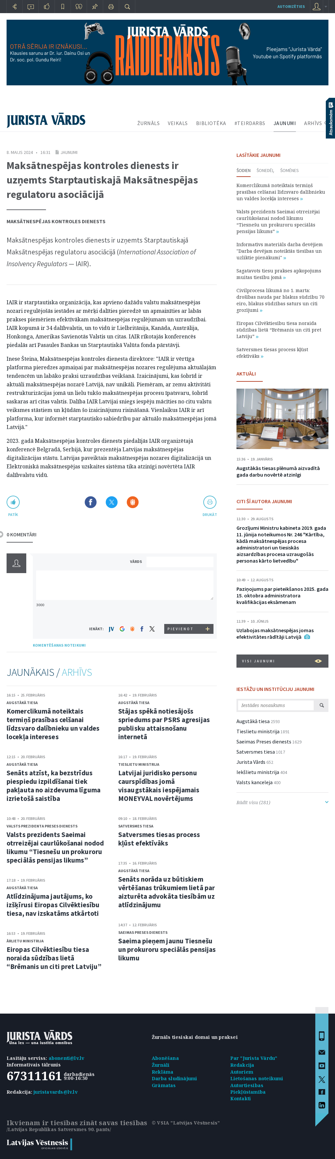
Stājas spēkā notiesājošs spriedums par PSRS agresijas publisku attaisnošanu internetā (164, 724)
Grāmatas (164, 1085)
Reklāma (162, 1072)
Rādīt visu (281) (282, 802)
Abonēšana (165, 1058)
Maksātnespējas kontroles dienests (56, 221)
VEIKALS (178, 123)
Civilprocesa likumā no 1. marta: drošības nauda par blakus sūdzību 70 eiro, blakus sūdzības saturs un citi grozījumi (280, 300)
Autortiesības (247, 1085)
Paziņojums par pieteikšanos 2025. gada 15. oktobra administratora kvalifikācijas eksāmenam (282, 595)
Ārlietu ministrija (25, 940)
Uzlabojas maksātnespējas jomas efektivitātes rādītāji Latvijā (275, 633)
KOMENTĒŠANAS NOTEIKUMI (59, 645)
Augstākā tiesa (22, 702)
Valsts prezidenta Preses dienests (42, 826)
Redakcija (242, 1065)
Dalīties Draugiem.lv (133, 502)
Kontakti (240, 1098)
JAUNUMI (285, 123)
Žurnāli (160, 1065)
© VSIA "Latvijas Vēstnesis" (186, 1123)
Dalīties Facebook (91, 502)
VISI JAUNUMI (282, 661)
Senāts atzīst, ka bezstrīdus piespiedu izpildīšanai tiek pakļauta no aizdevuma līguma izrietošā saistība (53, 785)
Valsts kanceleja (254, 782)
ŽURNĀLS (148, 123)
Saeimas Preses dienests (143, 932)
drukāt (210, 514)
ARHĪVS (313, 123)
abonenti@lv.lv (66, 1058)
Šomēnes (289, 170)
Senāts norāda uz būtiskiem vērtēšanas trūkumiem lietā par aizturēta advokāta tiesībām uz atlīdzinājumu (166, 892)
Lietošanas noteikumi (256, 1078)
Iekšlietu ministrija (257, 772)
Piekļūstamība (248, 1092)
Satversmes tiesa (135, 826)
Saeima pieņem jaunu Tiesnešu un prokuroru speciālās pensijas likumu (167, 949)
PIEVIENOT (181, 629)
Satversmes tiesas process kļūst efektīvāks (159, 839)
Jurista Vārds (250, 762)
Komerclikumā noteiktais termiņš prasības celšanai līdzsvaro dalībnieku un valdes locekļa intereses (53, 724)
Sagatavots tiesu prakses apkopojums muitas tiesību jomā (278, 274)
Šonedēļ (265, 170)
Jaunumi (69, 152)
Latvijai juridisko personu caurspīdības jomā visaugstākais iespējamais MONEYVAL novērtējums (159, 785)
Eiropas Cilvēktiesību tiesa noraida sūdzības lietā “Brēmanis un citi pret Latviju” (54, 958)
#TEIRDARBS (249, 123)
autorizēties (291, 6)
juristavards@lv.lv (56, 1092)
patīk (13, 514)
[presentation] (180, 611)
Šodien (243, 170)
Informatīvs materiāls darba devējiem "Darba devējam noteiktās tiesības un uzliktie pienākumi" (279, 251)
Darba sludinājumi (174, 1078)
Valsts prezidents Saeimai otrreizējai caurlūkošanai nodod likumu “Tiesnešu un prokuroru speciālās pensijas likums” (55, 847)
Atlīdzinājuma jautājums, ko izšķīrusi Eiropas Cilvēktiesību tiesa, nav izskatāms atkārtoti (53, 905)
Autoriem (242, 1072)
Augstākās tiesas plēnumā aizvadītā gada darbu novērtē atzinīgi (278, 471)
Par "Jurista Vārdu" (254, 1058)
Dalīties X (112, 502)
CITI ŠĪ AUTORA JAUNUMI (264, 501)
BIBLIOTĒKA (211, 123)
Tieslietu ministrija (138, 764)
